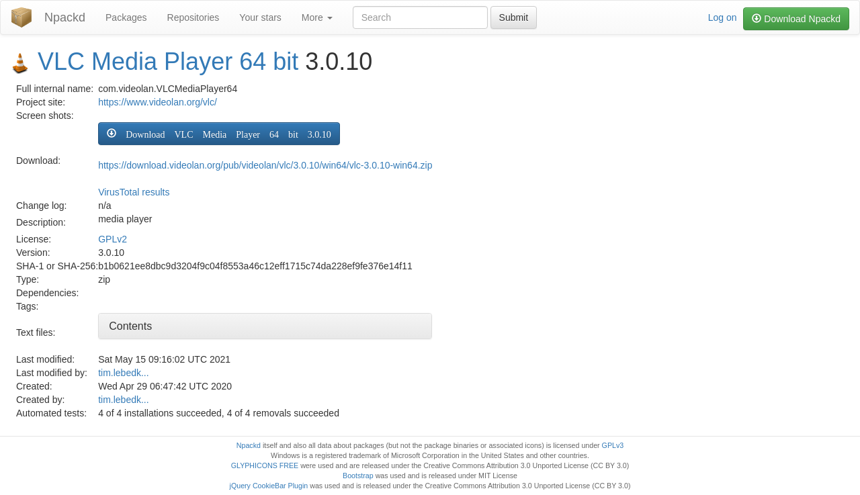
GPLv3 (613, 445)
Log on (722, 17)
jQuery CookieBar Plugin (269, 486)
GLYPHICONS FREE (264, 465)
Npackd (64, 17)
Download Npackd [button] (796, 18)
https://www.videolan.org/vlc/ (157, 102)
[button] (219, 133)
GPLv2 (112, 239)
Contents (130, 326)
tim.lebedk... (123, 372)
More (317, 17)
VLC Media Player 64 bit (168, 61)
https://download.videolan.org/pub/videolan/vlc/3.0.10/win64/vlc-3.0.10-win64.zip (265, 165)
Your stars (260, 17)
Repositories (193, 17)
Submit (514, 17)
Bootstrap (358, 475)
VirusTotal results (133, 192)
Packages (125, 17)
